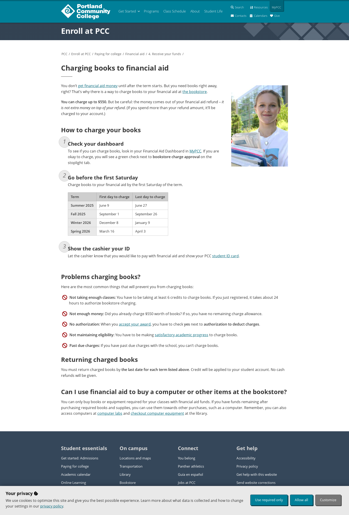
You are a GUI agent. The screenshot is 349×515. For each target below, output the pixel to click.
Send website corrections (255, 482)
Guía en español (190, 474)
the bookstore (194, 91)
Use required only (269, 500)
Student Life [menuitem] (213, 11)
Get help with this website (256, 474)
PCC (64, 54)
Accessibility (246, 458)
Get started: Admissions (79, 458)
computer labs (109, 413)
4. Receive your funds (164, 54)
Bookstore (128, 482)
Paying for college (108, 54)
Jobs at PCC (186, 482)
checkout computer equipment (157, 413)
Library (125, 474)
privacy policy (51, 506)
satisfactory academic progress (181, 334)
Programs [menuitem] (151, 11)
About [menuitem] (195, 11)
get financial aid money (98, 85)
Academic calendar (76, 474)
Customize (328, 500)
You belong (186, 458)
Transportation (131, 466)
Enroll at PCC (85, 31)
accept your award (135, 324)
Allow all (301, 500)
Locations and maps (135, 458)
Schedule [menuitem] (174, 11)
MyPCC (195, 151)
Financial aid (135, 54)
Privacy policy (247, 466)
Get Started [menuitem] (127, 11)
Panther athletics (191, 466)
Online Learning (73, 482)
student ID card (225, 255)
